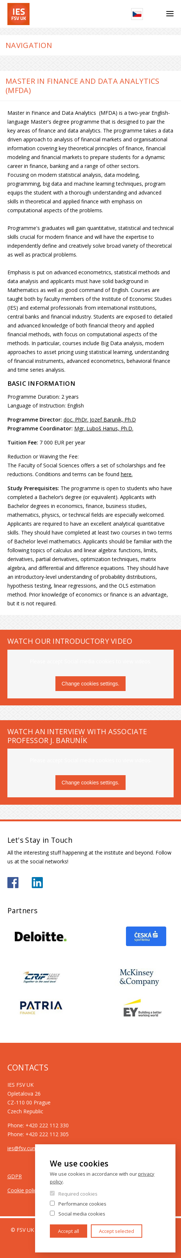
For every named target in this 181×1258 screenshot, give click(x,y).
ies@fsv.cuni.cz (25, 1148)
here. (127, 474)
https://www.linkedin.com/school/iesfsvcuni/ (37, 882)
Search (154, 14)
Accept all (68, 1231)
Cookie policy (23, 1190)
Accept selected (116, 1231)
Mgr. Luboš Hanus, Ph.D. (103, 428)
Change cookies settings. (90, 684)
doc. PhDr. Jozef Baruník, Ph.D (100, 419)
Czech (137, 14)
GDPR (14, 1176)
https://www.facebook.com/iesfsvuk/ (12, 882)
